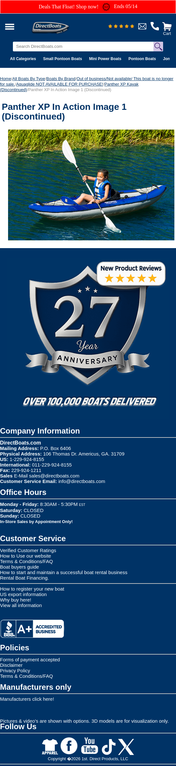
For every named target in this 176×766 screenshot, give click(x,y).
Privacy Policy (15, 670)
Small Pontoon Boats (62, 59)
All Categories (23, 59)
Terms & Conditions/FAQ (26, 561)
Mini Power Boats (105, 59)
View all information (21, 605)
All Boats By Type (28, 78)
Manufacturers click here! (27, 699)
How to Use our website (25, 556)
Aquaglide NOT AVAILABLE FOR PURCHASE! (59, 84)
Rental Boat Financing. (24, 578)
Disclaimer (11, 665)
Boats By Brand (60, 78)
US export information (23, 594)
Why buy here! (15, 600)
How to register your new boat (32, 589)
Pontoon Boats (142, 59)
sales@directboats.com (54, 475)
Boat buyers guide (19, 567)
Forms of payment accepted (30, 659)
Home (5, 78)
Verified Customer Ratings (28, 550)
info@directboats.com (81, 481)
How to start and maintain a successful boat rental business (63, 572)
